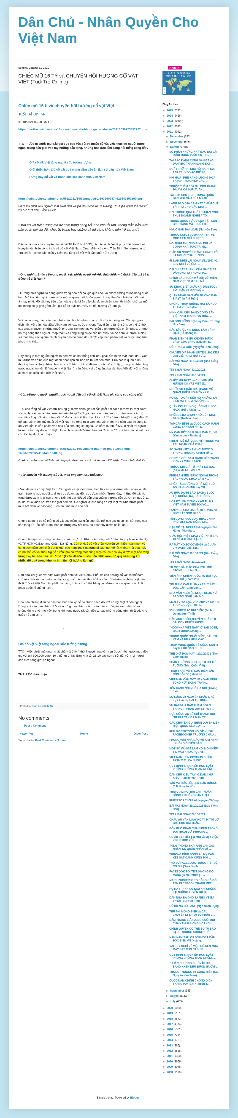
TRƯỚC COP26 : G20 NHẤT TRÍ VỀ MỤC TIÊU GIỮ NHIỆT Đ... (192, 236)
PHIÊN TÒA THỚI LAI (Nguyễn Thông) (194, 800)
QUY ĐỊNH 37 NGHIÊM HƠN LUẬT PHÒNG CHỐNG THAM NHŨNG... (192, 767)
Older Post (141, 733)
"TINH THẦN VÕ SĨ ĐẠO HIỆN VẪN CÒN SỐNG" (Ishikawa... (191, 672)
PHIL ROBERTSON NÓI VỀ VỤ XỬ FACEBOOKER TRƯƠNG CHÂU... (192, 733)
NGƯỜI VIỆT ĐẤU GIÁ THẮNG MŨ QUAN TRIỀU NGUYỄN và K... (191, 391)
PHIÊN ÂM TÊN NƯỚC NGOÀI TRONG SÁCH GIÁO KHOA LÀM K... (194, 477)
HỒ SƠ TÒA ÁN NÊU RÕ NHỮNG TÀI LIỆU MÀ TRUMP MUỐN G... (193, 399)
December (177, 136)
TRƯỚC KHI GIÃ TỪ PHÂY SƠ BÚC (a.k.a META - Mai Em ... (192, 468)
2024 (170, 115)
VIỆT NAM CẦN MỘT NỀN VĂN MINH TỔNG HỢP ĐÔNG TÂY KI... (193, 681)
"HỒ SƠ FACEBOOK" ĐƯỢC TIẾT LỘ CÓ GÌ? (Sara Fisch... (193, 864)
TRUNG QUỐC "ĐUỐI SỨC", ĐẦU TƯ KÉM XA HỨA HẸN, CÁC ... (193, 638)
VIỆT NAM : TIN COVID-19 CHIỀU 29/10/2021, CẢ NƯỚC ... (190, 759)
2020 (170, 1008)
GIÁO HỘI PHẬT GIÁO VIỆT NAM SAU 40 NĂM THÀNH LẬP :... (193, 537)
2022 (170, 126)
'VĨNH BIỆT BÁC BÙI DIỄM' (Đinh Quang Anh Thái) (190, 612)
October (175, 147)
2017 (170, 1024)
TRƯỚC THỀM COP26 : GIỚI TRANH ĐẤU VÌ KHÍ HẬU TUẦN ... (192, 188)
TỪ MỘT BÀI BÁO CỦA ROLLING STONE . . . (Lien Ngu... (190, 569)
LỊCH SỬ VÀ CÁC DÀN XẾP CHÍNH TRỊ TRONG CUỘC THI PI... (194, 603)
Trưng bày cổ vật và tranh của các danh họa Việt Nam (67, 177)
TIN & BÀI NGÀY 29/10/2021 (187, 561)
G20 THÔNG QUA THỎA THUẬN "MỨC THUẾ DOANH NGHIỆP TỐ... (194, 214)
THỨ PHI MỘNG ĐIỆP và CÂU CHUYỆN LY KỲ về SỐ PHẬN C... (192, 913)
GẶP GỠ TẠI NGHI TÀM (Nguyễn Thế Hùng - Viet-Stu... (193, 529)
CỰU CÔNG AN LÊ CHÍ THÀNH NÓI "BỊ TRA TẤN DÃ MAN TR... (192, 715)
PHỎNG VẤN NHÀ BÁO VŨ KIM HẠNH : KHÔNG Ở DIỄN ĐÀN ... (194, 741)
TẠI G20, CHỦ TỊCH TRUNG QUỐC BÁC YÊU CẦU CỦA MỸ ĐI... (191, 196)
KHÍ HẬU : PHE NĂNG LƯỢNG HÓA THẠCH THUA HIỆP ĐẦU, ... (192, 179)
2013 (170, 1045)
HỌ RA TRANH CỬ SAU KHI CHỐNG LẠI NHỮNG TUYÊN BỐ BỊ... (192, 890)
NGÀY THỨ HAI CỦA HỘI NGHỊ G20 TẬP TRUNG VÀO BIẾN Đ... (192, 170)
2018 (170, 1018)
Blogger (135, 1097)
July (173, 1001)
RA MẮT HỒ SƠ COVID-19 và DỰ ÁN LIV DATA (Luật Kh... (192, 546)
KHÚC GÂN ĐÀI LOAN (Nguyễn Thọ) (193, 229)
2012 (170, 1050)
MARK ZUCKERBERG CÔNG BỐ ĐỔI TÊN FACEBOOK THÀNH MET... (193, 882)
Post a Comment (35, 725)
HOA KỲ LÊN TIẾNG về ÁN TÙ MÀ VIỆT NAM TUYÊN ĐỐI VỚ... (191, 503)
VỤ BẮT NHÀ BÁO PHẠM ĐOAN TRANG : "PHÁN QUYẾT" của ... (191, 707)
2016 (170, 1029)
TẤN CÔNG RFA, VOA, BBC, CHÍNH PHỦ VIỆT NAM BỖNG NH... (192, 520)
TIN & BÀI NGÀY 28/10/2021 (187, 814)
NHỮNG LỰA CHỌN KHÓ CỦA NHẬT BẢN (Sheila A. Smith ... (193, 416)
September (177, 990)
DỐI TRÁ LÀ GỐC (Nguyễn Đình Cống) (194, 347)
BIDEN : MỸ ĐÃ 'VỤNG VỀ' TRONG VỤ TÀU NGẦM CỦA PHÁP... (194, 442)
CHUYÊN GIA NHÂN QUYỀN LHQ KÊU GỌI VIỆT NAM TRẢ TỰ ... (194, 354)
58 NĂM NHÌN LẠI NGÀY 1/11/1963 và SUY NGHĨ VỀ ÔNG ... (193, 262)
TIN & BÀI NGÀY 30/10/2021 (187, 369)
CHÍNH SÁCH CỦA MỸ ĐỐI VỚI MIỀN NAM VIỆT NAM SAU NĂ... (193, 279)
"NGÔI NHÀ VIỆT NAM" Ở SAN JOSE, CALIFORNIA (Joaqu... (193, 629)
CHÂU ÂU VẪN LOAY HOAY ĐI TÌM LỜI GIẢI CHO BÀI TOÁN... (194, 821)
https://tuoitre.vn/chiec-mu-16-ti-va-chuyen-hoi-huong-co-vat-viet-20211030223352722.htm (82, 129)
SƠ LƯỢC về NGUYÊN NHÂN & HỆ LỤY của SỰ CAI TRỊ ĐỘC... (191, 698)
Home (84, 733)
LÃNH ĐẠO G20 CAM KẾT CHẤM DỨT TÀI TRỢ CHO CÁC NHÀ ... (194, 205)
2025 (170, 110)
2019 (170, 1013)
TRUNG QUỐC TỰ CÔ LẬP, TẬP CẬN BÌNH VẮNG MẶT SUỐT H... (193, 222)
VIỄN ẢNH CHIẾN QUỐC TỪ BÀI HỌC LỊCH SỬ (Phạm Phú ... (193, 577)
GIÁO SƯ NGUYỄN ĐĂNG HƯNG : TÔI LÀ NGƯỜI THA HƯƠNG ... (194, 254)
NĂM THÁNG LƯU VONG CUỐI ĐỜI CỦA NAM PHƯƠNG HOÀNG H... (192, 921)
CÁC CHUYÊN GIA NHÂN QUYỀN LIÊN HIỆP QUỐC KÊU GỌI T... (194, 724)
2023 (170, 121)
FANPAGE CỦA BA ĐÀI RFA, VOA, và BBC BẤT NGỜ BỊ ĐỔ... (193, 511)
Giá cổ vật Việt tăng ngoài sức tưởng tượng (60, 162)
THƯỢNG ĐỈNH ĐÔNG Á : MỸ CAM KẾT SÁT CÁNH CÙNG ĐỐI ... (191, 856)
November (177, 141)
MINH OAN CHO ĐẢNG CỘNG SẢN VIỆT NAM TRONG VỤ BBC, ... (191, 314)
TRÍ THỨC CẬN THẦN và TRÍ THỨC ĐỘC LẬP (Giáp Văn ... (192, 586)
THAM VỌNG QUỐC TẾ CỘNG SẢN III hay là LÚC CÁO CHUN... (193, 646)
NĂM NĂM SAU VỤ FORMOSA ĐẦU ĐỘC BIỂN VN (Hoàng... (192, 939)
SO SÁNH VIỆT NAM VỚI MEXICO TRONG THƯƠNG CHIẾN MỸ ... (191, 451)
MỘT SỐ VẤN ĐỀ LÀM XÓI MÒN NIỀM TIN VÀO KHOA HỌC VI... (193, 750)
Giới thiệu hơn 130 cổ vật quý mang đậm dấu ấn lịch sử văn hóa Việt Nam (81, 169)
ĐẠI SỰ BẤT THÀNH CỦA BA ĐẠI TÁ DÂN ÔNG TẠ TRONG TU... (192, 271)
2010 (170, 1061)
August (175, 996)
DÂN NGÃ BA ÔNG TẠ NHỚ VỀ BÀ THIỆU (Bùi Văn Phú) (191, 899)
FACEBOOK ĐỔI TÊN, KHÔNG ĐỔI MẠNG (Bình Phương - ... (191, 873)
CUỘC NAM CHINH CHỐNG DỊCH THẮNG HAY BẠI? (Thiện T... (190, 982)
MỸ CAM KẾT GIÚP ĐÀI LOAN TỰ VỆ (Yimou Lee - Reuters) (193, 434)
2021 (170, 131)
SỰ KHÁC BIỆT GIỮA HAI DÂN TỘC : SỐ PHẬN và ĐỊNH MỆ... (193, 288)
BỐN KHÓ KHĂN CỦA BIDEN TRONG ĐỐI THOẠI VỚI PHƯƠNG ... (193, 830)
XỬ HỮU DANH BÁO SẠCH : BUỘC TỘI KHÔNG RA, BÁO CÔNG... (192, 494)
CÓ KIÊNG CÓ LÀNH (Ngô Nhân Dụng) (194, 906)
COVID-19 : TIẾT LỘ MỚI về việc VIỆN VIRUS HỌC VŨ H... (193, 838)
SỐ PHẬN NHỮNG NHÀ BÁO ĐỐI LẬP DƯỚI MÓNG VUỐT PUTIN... (193, 153)
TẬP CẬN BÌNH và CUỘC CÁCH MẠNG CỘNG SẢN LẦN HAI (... (194, 425)
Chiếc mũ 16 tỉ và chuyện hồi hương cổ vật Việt (66, 105)
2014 (170, 1040)
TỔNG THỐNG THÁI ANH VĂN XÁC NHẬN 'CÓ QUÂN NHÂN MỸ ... (192, 847)
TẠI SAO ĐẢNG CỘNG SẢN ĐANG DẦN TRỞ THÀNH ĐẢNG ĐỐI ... (191, 162)
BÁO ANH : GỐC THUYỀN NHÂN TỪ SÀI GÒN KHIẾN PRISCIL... (192, 621)
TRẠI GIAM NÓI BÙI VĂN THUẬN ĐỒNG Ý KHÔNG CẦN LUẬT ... (190, 793)
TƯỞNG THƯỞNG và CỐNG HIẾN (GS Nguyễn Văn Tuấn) (193, 973)
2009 (170, 1066)
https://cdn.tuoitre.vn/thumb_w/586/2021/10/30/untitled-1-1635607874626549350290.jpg (80, 198)
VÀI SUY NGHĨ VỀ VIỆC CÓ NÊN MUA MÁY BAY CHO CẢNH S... (193, 947)
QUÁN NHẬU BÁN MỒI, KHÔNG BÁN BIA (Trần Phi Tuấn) (193, 297)
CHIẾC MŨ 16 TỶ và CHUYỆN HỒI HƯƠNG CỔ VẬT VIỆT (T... (191, 382)
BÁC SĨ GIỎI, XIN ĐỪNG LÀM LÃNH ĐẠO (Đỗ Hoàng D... (192, 331)
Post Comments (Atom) (50, 740)
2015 (170, 1034)
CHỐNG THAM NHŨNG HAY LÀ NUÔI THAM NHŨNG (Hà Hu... (193, 305)
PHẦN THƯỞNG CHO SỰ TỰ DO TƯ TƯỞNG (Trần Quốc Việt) (192, 664)
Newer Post (26, 733)
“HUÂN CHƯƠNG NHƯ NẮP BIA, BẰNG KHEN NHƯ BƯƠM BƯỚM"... (194, 965)
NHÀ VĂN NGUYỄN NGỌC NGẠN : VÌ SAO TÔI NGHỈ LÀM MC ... (193, 594)
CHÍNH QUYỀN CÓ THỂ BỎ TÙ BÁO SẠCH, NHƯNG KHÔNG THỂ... (192, 930)
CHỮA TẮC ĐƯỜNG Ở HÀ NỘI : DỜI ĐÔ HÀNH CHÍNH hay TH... (192, 485)
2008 (170, 1072)
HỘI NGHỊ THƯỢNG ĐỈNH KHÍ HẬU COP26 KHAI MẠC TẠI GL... (191, 245)
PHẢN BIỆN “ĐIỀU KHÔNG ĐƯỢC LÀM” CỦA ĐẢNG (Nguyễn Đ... (191, 340)
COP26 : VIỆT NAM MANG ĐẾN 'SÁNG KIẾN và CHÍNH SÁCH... (194, 460)
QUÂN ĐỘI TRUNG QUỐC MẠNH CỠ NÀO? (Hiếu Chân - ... (192, 408)
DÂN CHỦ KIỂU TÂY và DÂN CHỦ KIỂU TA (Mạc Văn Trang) (191, 776)
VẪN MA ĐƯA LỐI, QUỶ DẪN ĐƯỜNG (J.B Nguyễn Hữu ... (193, 784)
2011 (170, 1056)
